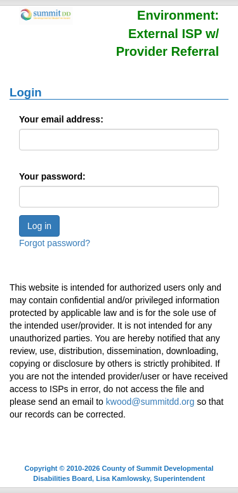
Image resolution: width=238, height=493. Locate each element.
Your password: (52, 176)
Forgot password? (54, 243)
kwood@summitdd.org (150, 402)
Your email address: (61, 119)
